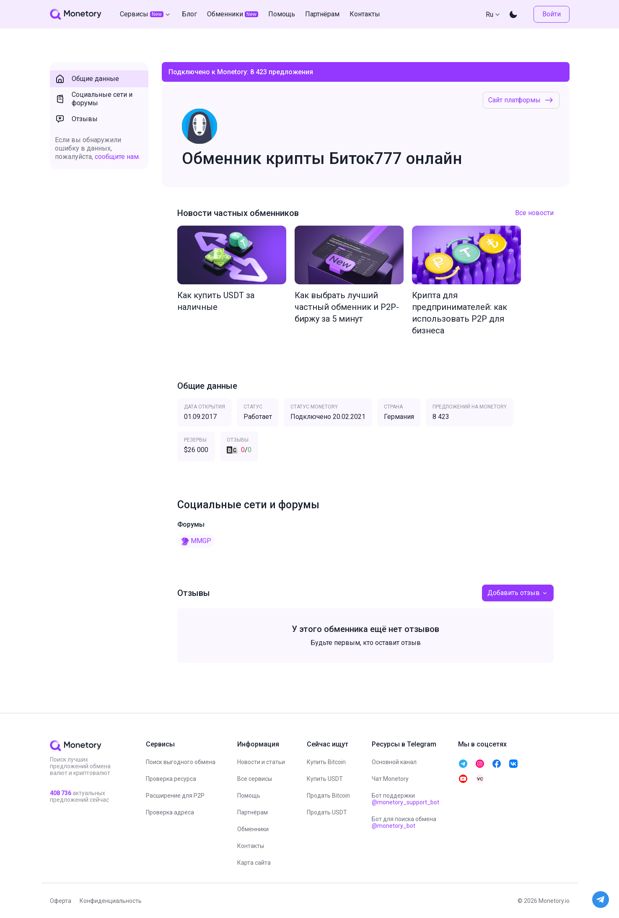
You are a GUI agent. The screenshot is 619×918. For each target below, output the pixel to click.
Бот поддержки (405, 799)
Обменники (253, 829)
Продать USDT (327, 812)
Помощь (248, 795)
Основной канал (394, 762)
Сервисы (146, 14)
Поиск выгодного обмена (180, 762)
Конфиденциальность (111, 900)
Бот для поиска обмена (404, 822)
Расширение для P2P (175, 795)
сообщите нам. (117, 157)
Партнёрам (252, 812)
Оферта (60, 900)
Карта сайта (254, 862)
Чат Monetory (390, 778)
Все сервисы (254, 778)
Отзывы (76, 119)
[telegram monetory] (463, 764)
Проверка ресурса (171, 778)
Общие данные (87, 79)
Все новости (534, 213)
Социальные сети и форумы (93, 99)
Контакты (250, 846)
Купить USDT (325, 778)
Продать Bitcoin (328, 795)
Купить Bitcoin (326, 762)
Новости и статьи (261, 762)
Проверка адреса (170, 812)
